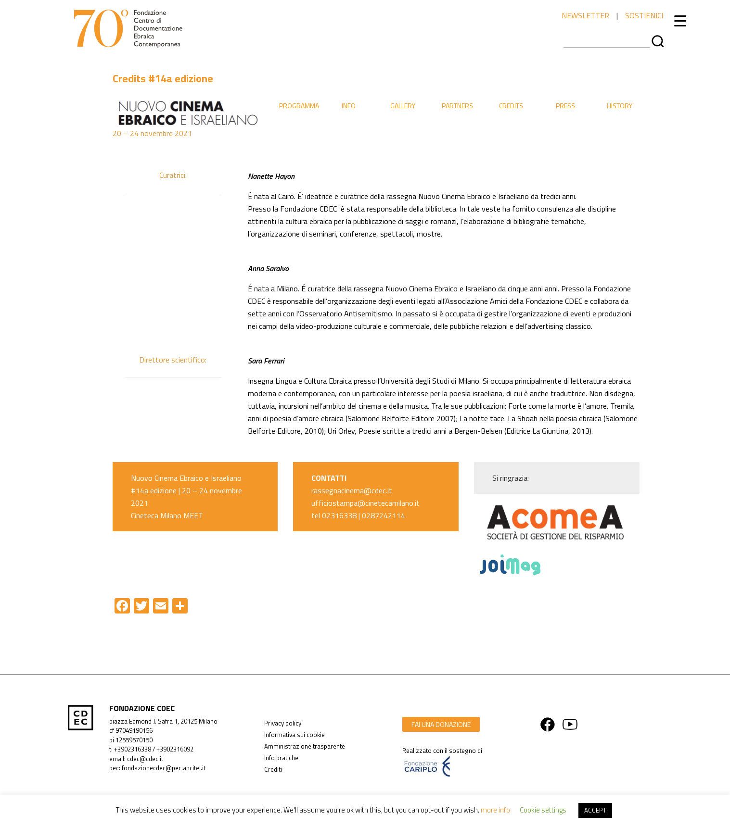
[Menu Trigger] (680, 20)
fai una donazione (441, 724)
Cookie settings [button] (543, 809)
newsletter (585, 15)
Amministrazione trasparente (304, 746)
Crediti (273, 769)
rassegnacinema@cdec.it (351, 490)
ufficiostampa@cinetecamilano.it (365, 503)
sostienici (644, 15)
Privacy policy (282, 723)
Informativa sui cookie (294, 734)
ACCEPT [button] (595, 810)
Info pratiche (281, 758)
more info (495, 809)
